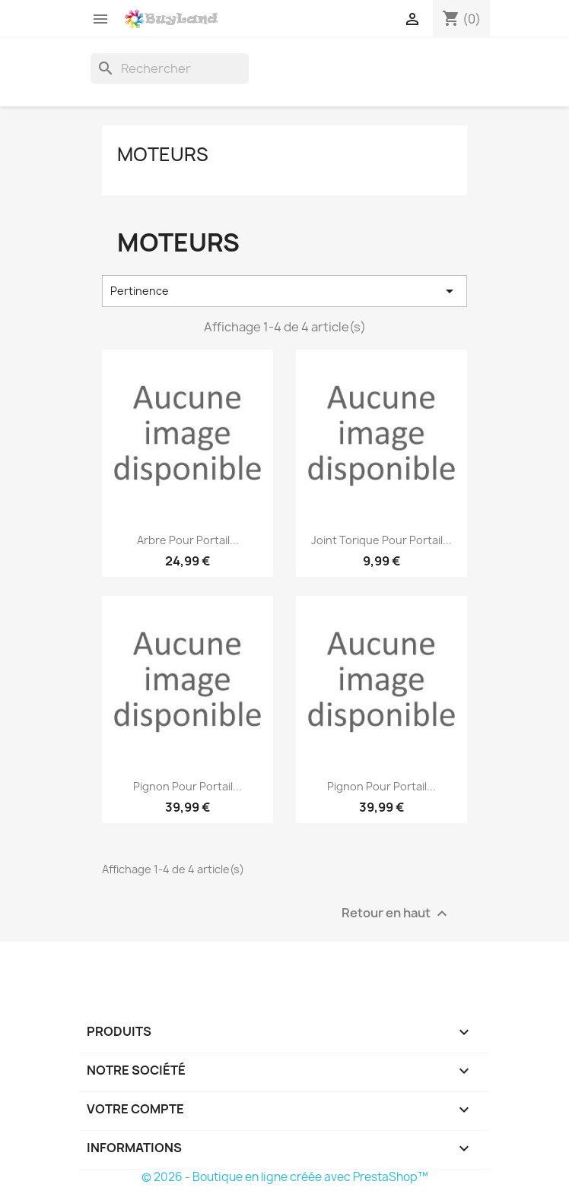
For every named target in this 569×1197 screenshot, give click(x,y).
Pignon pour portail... (187, 786)
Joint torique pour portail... (381, 540)
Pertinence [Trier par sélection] (284, 291)
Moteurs (162, 154)
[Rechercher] (170, 68)
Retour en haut (396, 913)
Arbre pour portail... (188, 540)
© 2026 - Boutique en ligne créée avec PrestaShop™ (284, 1177)
